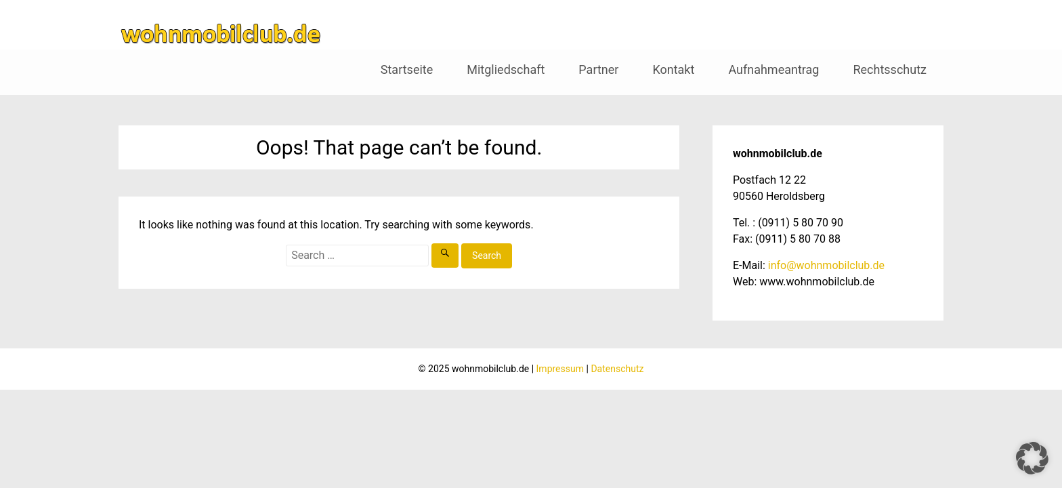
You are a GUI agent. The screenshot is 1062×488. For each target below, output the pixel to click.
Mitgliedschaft (506, 69)
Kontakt (673, 69)
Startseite (407, 69)
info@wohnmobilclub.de (826, 265)
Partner (598, 69)
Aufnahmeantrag (773, 69)
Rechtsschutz (890, 69)
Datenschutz (617, 368)
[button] (1032, 458)
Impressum (560, 368)
